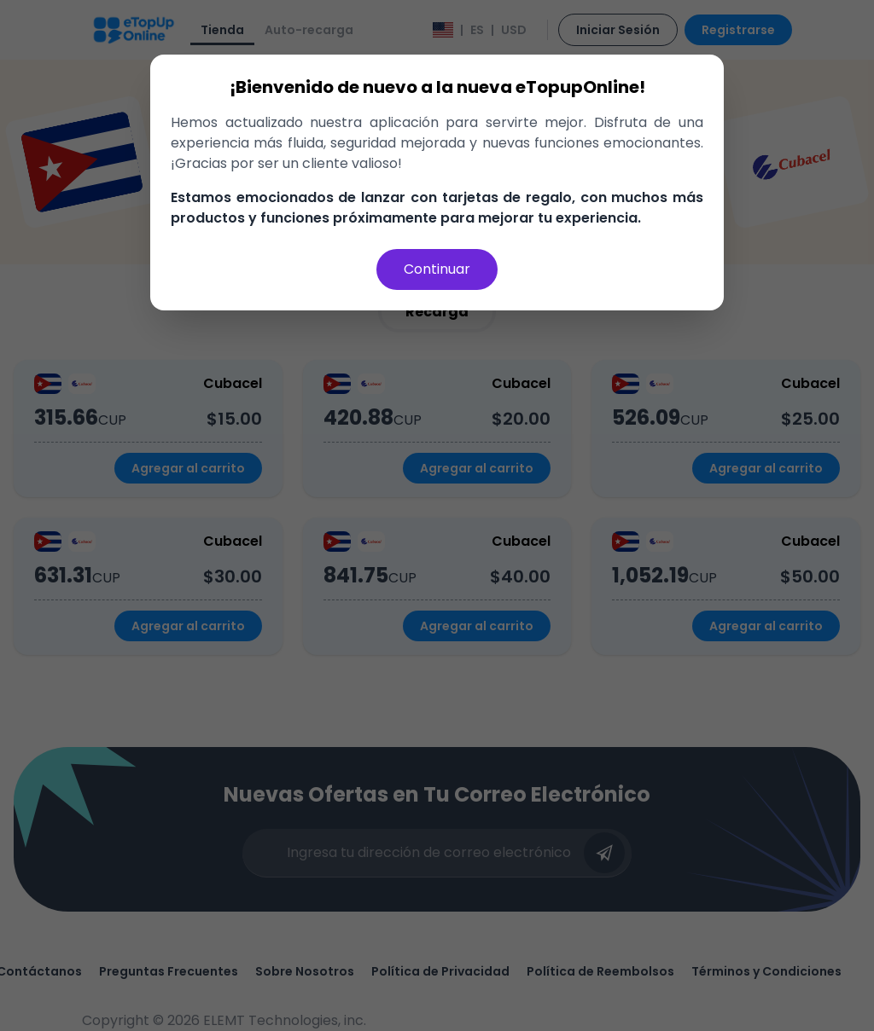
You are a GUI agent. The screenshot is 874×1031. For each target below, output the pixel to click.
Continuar (437, 269)
